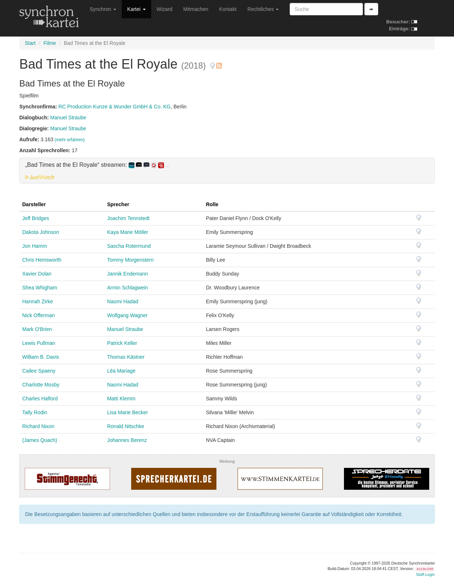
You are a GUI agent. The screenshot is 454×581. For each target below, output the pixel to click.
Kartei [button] (136, 9)
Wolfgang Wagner (127, 315)
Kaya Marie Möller (127, 232)
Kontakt (227, 9)
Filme (49, 43)
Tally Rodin (34, 412)
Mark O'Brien (37, 329)
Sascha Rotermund (129, 246)
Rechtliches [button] (263, 9)
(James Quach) (39, 440)
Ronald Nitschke (125, 426)
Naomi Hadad (122, 301)
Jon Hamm (34, 246)
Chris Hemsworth (41, 260)
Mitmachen (195, 9)
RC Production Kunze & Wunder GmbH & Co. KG (114, 106)
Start (30, 43)
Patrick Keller (122, 343)
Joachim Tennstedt (128, 218)
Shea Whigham (39, 287)
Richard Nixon (38, 426)
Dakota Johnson (40, 232)
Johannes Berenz (127, 440)
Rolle (212, 204)
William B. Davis (40, 357)
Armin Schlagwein (127, 287)
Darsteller (34, 204)
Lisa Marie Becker (127, 412)
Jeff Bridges (35, 218)
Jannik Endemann (127, 274)
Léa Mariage (121, 371)
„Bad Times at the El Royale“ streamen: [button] (97, 165)
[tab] (227, 170)
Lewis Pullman (38, 343)
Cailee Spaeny (38, 371)
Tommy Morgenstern (130, 260)
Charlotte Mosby (40, 385)
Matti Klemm (121, 398)
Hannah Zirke (37, 301)
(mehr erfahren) (70, 139)
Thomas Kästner (126, 357)
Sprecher (118, 204)
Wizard (165, 9)
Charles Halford (40, 398)
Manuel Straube (68, 117)
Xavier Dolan (36, 274)
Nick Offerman (38, 315)
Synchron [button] (103, 9)
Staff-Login (425, 574)
